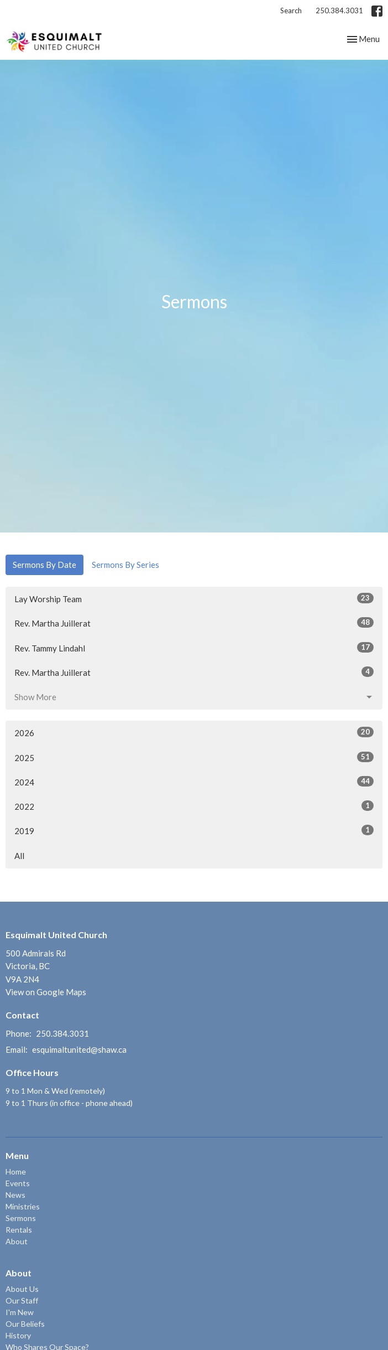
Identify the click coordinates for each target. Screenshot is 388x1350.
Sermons (21, 1218)
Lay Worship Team (194, 598)
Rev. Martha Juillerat (194, 622)
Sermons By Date (44, 565)
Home (16, 1171)
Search (291, 10)
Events (18, 1183)
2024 (194, 781)
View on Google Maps (46, 992)
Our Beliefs (25, 1323)
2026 (194, 732)
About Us (22, 1289)
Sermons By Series (125, 565)
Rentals (19, 1229)
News (15, 1194)
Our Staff (22, 1300)
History (18, 1335)
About (17, 1241)
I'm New (20, 1312)
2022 (194, 805)
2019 (194, 830)
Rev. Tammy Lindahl (194, 647)
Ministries (23, 1206)
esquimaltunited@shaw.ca (79, 1049)
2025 (194, 757)
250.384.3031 (339, 10)
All (19, 856)
